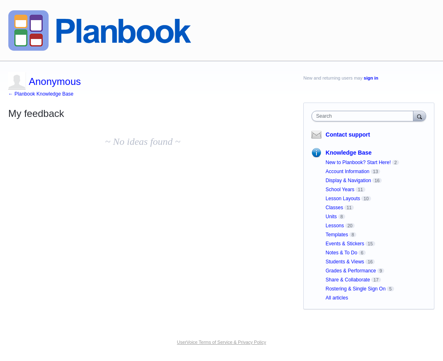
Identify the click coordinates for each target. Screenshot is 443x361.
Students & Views (344, 262)
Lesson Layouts (342, 198)
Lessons (334, 225)
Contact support (347, 134)
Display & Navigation (348, 180)
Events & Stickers (344, 244)
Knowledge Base (348, 152)
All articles (336, 298)
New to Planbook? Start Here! (358, 162)
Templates (336, 235)
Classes (334, 207)
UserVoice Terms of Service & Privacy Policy (221, 342)
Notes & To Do (341, 253)
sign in (371, 77)
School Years (339, 189)
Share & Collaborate (347, 280)
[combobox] (364, 116)
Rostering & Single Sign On (355, 289)
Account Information (347, 171)
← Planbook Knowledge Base (41, 94)
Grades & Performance (350, 271)
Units (331, 216)
